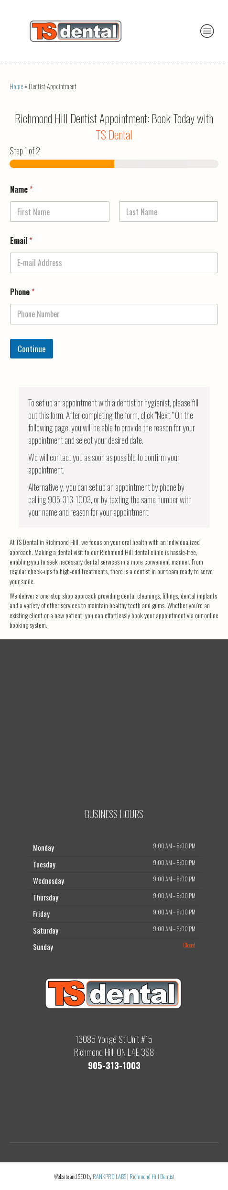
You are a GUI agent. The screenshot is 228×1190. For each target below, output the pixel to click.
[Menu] (207, 31)
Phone (22, 292)
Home (16, 86)
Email (21, 240)
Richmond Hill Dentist (152, 1176)
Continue (32, 349)
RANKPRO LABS (110, 1176)
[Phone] (114, 314)
